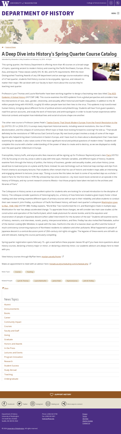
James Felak (57, 281)
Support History (60, 394)
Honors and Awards (13, 343)
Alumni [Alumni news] (7, 304)
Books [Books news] (7, 313)
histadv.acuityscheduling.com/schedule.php (70, 264)
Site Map (85, 419)
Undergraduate (11, 378)
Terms (85, 416)
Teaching (8, 374)
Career (7, 317)
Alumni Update (88, 421)
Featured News (10, 47)
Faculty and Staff (11, 330)
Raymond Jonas (72, 281)
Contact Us (86, 423)
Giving (7, 335)
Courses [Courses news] (18, 272)
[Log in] (111, 3)
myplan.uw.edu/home (53, 256)
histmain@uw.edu (48, 419)
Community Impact (12, 322)
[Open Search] (117, 3)
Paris (108, 155)
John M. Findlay (89, 281)
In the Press (9, 348)
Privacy (85, 414)
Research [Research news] (8, 361)
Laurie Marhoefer (40, 281)
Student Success (11, 365)
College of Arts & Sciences (96, 3)
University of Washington (15, 428)
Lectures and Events (13, 352)
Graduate (8, 339)
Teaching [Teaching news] (30, 272)
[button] (106, 71)
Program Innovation (13, 357)
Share (5, 288)
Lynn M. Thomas (22, 281)
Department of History (38, 13)
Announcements (11, 309)
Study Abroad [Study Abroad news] (10, 370)
